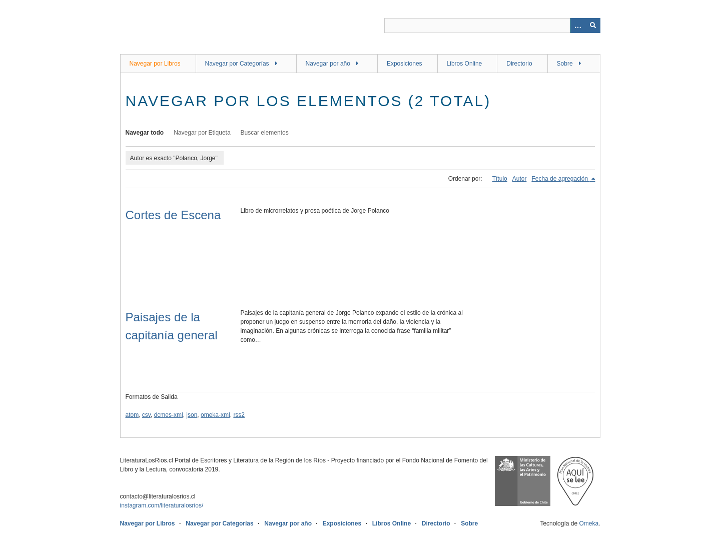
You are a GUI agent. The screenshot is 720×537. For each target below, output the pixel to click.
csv (146, 414)
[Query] (492, 25)
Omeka (588, 523)
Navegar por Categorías (237, 63)
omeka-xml (215, 414)
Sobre (565, 63)
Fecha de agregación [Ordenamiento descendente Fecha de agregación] (560, 178)
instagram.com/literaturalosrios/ (162, 505)
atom (132, 414)
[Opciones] (577, 25)
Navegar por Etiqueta (202, 132)
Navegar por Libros (155, 63)
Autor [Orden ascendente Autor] (519, 178)
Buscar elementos (265, 132)
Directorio (519, 63)
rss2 (239, 414)
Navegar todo (145, 132)
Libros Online (464, 63)
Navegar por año (328, 63)
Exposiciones (404, 63)
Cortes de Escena (173, 215)
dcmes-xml (168, 414)
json (191, 414)
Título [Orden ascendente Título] (499, 178)
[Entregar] (592, 25)
